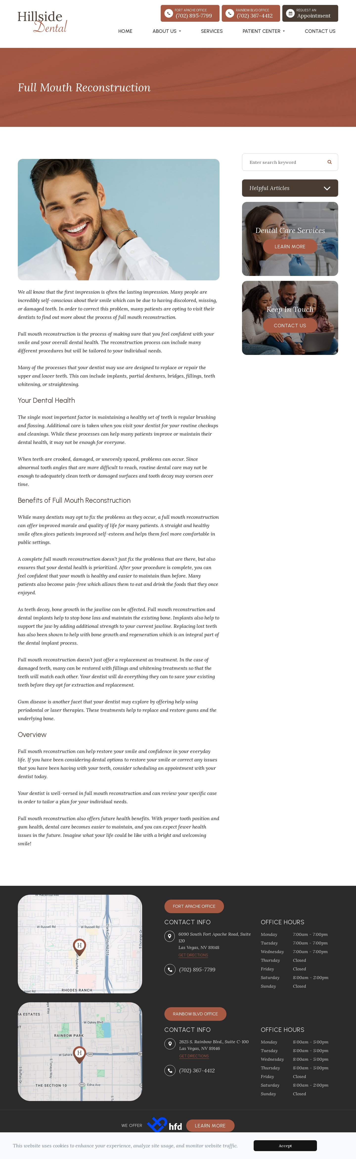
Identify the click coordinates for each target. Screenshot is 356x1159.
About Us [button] (167, 31)
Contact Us (320, 31)
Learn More (290, 247)
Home (125, 31)
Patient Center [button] (264, 31)
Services (212, 31)
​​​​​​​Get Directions (193, 955)
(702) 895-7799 (197, 969)
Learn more (210, 1126)
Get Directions (194, 1056)
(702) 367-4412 (197, 1070)
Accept (285, 1145)
